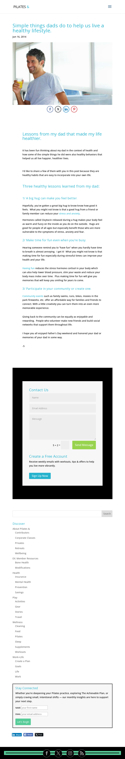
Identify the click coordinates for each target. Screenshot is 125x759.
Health (16, 572)
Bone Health (22, 562)
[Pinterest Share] (74, 109)
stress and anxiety (69, 213)
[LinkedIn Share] (66, 109)
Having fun (28, 268)
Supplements (22, 646)
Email (18, 714)
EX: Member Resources (25, 558)
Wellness (18, 622)
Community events (32, 296)
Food (17, 631)
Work (18, 676)
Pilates (19, 636)
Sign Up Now (40, 476)
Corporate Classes (25, 537)
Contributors (22, 532)
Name (18, 707)
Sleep (18, 641)
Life (17, 671)
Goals (18, 666)
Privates (19, 543)
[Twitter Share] (58, 109)
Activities (20, 601)
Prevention (21, 587)
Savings (19, 592)
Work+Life (18, 657)
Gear (17, 606)
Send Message (84, 445)
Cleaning (20, 626)
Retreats (19, 548)
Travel (18, 617)
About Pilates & (21, 528)
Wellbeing (20, 553)
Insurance (20, 576)
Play (15, 597)
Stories (19, 611)
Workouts (20, 651)
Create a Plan (22, 661)
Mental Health (23, 582)
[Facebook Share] (50, 109)
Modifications (22, 567)
